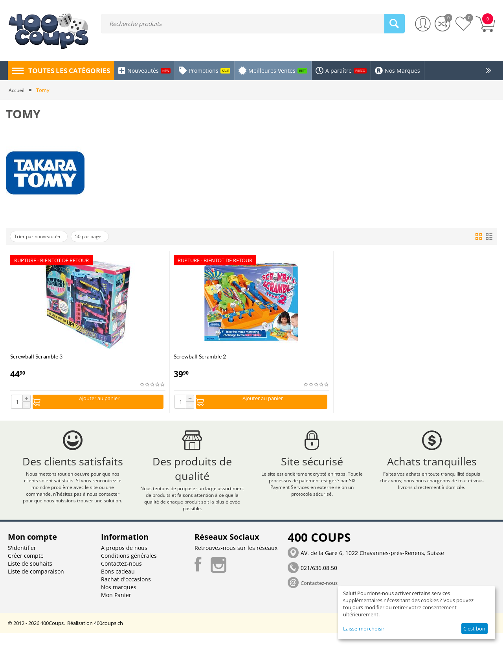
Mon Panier (116, 608)
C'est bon (474, 628)
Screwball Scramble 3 (36, 356)
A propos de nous (124, 561)
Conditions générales (129, 569)
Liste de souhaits (30, 577)
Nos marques (118, 601)
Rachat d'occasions (126, 593)
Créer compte (26, 569)
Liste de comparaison (36, 585)
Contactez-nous (121, 577)
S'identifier (22, 561)
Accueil (17, 90)
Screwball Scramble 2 (200, 356)
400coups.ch (108, 636)
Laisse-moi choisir (363, 628)
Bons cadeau (118, 585)
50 (100, 236)
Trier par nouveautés (41, 236)
